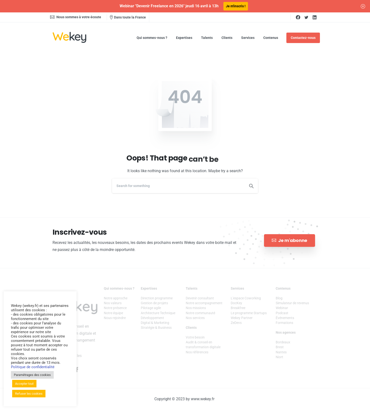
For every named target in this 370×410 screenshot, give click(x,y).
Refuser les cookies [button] (29, 393)
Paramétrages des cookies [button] (32, 375)
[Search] (178, 185)
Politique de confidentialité (32, 367)
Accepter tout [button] (24, 383)
